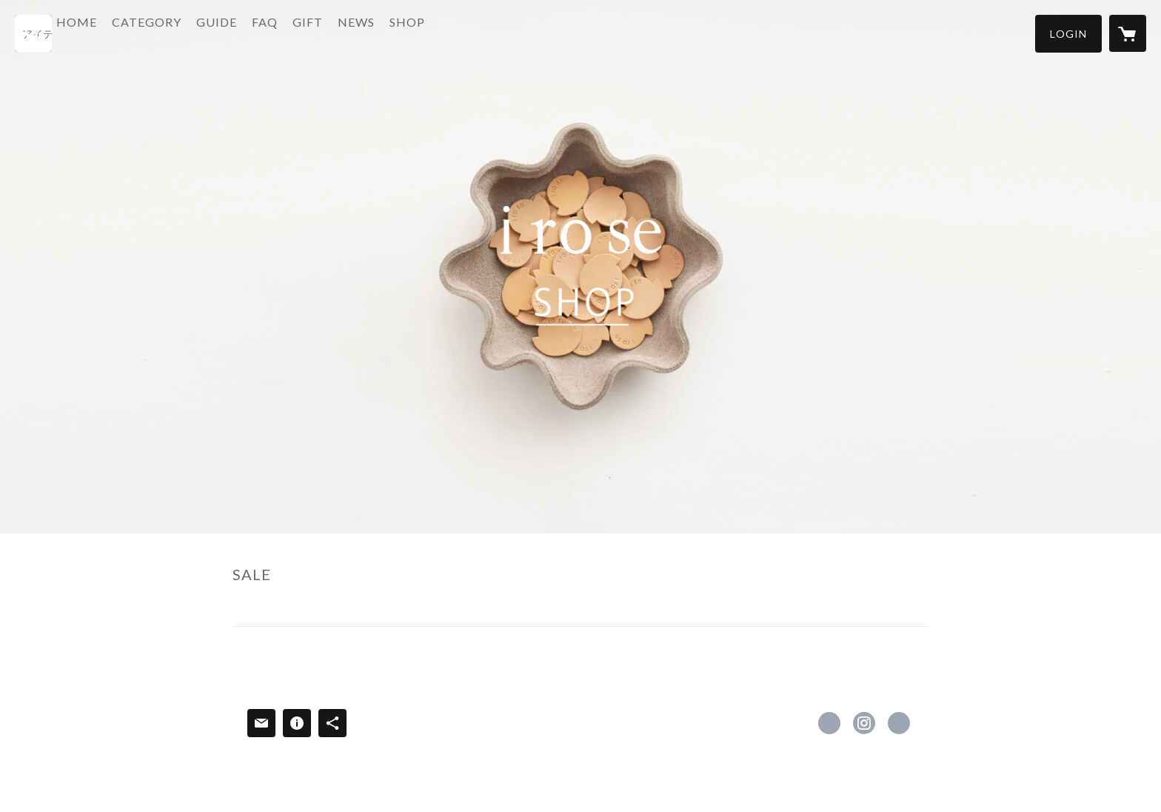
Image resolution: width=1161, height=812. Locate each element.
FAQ (305, 32)
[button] (1068, 34)
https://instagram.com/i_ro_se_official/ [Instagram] (864, 723)
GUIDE (256, 32)
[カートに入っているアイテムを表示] (1127, 33)
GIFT (347, 32)
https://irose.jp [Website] (899, 723)
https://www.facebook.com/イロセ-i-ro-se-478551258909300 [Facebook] (829, 723)
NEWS (396, 32)
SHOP (447, 32)
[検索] (33, 33)
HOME (116, 32)
